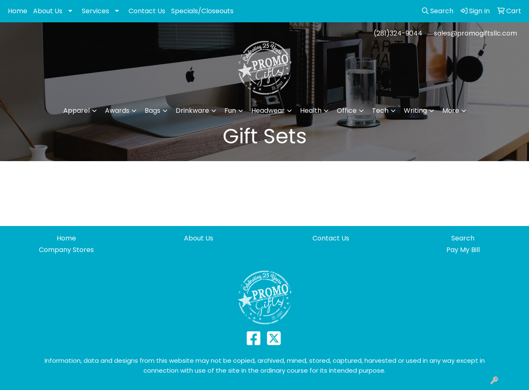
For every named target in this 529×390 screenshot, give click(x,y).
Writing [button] (415, 110)
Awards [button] (117, 110)
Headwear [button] (268, 110)
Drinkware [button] (192, 110)
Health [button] (311, 110)
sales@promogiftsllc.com (475, 33)
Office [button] (347, 110)
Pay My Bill (463, 249)
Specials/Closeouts (202, 11)
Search (462, 238)
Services (95, 11)
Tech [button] (380, 110)
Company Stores (66, 249)
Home (17, 11)
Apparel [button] (76, 110)
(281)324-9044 (398, 33)
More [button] (450, 110)
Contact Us (147, 11)
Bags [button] (152, 110)
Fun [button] (230, 110)
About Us (47, 11)
